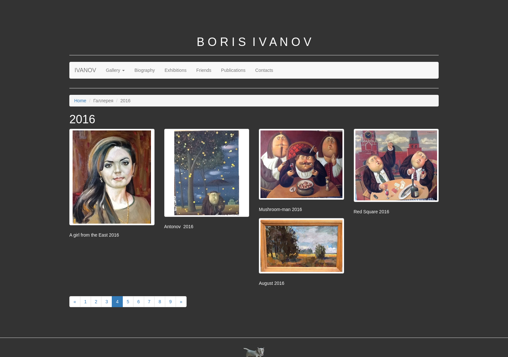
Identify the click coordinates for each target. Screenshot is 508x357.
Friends (204, 70)
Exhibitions (176, 70)
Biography (144, 70)
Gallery (115, 70)
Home (80, 100)
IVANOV (85, 70)
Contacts (264, 70)
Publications (233, 70)
